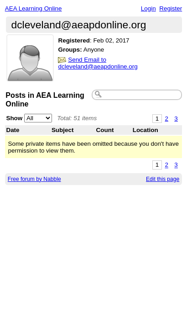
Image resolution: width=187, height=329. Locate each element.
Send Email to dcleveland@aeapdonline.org (97, 63)
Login (148, 8)
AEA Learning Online (33, 8)
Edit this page (162, 179)
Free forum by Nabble (34, 179)
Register (170, 8)
